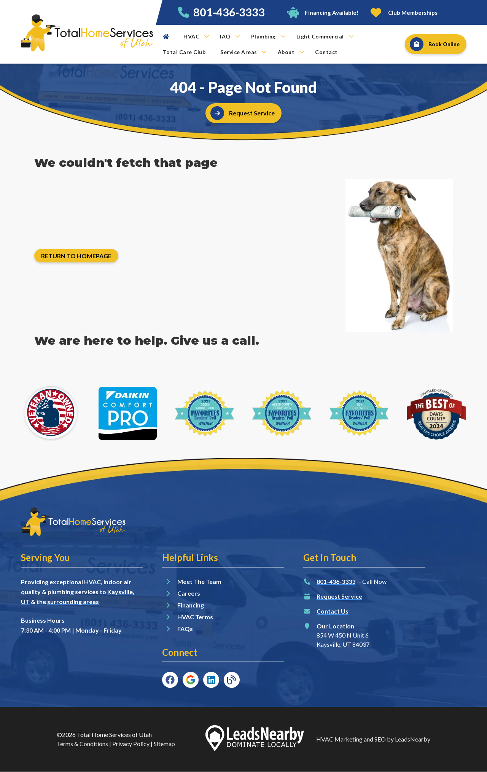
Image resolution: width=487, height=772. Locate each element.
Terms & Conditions (82, 743)
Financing (190, 605)
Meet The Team (199, 581)
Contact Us (333, 611)
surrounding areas (73, 601)
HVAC (196, 36)
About (291, 52)
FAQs (185, 628)
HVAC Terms (195, 616)
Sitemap (164, 743)
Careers (188, 593)
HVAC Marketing (339, 739)
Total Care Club (184, 52)
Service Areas (243, 52)
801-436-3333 (229, 12)
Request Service (339, 596)
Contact (326, 52)
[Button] (322, 12)
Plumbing (268, 36)
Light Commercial (324, 36)
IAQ (230, 36)
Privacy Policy (131, 743)
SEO (380, 739)
